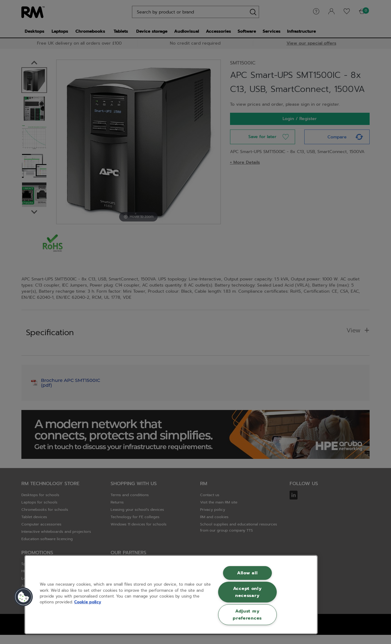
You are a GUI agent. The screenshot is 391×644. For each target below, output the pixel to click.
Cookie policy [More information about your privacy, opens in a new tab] (87, 602)
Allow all (247, 572)
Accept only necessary (247, 592)
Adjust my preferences (247, 614)
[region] (171, 594)
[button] (23, 597)
